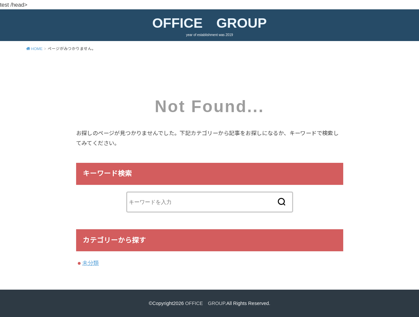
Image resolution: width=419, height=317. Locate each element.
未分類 (90, 263)
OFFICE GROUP (209, 23)
